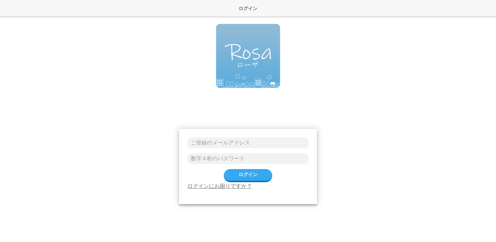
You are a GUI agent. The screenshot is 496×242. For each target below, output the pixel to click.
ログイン (248, 174)
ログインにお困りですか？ (219, 186)
